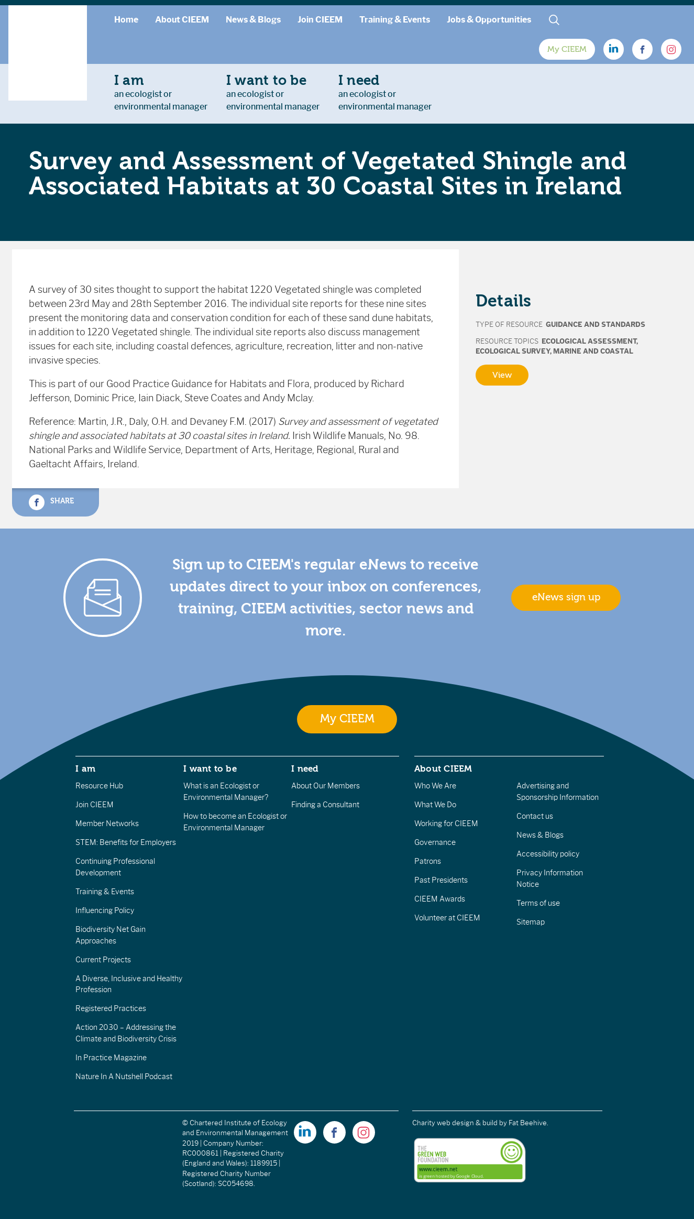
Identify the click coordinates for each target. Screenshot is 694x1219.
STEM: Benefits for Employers (125, 842)
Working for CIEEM (446, 823)
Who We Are (435, 785)
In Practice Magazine (111, 1057)
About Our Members (325, 785)
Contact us (534, 816)
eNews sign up (566, 597)
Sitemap (530, 922)
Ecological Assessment (589, 341)
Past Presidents (441, 880)
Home (126, 20)
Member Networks (107, 823)
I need (304, 768)
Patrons (427, 861)
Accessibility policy (547, 854)
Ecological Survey (513, 351)
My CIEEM (567, 49)
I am (85, 768)
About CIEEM (182, 20)
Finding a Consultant (325, 804)
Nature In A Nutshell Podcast (123, 1076)
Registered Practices (110, 1008)
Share (51, 502)
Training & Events (394, 20)
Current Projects (103, 959)
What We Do (435, 804)
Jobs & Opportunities (489, 20)
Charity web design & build (455, 1123)
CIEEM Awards (439, 899)
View (502, 375)
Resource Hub (99, 785)
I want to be (210, 768)
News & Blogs (253, 20)
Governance (435, 842)
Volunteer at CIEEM (447, 918)
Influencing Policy (104, 910)
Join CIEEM (320, 20)
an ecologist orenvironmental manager (160, 92)
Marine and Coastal (593, 351)
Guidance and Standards (595, 324)
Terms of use (538, 903)
